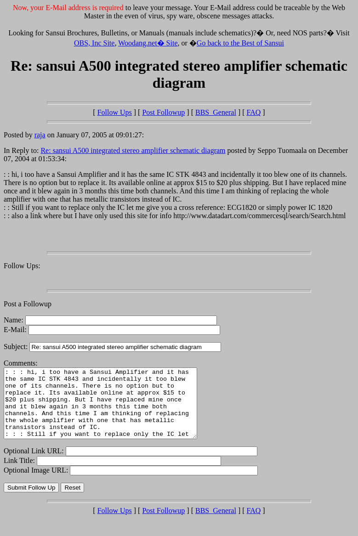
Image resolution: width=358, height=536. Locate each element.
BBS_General (215, 112)
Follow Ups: (22, 266)
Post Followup (163, 112)
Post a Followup (27, 304)
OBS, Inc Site (94, 43)
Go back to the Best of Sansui (240, 43)
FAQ (254, 112)
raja (39, 135)
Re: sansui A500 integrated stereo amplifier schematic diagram (132, 150)
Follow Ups (114, 112)
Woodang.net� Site (147, 43)
